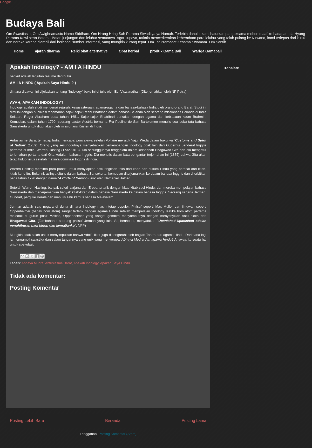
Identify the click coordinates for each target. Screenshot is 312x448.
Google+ (6, 2)
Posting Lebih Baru (27, 420)
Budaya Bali (35, 23)
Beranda (112, 420)
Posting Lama (194, 420)
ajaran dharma (47, 51)
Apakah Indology (85, 263)
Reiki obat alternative (89, 51)
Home (19, 51)
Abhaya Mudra (33, 263)
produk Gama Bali (165, 51)
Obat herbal (129, 51)
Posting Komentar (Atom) (118, 434)
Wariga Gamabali (207, 51)
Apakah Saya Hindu (115, 263)
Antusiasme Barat (58, 263)
